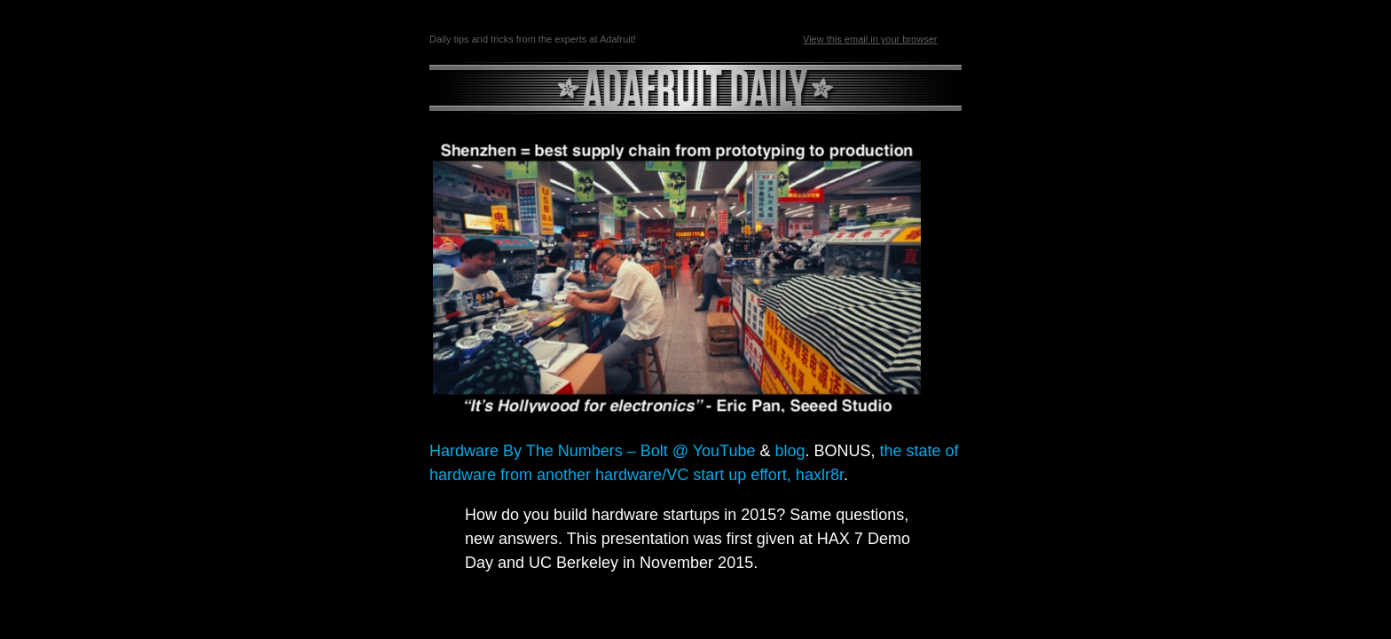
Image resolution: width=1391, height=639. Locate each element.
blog (789, 451)
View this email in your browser (870, 39)
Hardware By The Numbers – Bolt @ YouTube (592, 451)
